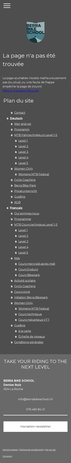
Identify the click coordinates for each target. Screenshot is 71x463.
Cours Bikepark (29, 275)
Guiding (19, 196)
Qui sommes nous (26, 213)
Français (16, 208)
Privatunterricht (25, 191)
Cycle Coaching (25, 180)
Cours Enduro (28, 269)
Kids (17, 258)
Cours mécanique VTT (33, 319)
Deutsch (16, 118)
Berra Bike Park (25, 185)
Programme (22, 219)
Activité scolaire (25, 280)
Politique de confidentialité (31, 450)
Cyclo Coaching (25, 286)
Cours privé (22, 292)
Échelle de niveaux (31, 336)
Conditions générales (28, 342)
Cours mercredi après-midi (36, 264)
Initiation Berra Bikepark (31, 297)
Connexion (7, 456)
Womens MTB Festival (33, 174)
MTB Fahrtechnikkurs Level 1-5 (35, 135)
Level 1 (23, 140)
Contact (19, 112)
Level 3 (23, 152)
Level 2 (23, 146)
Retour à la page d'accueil (21, 90)
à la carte (24, 331)
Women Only (23, 168)
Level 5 (23, 163)
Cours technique (30, 314)
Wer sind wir (22, 124)
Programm (21, 129)
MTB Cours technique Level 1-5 (35, 224)
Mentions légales (10, 450)
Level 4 (23, 157)
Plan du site (50, 450)
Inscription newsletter (35, 426)
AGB (17, 202)
